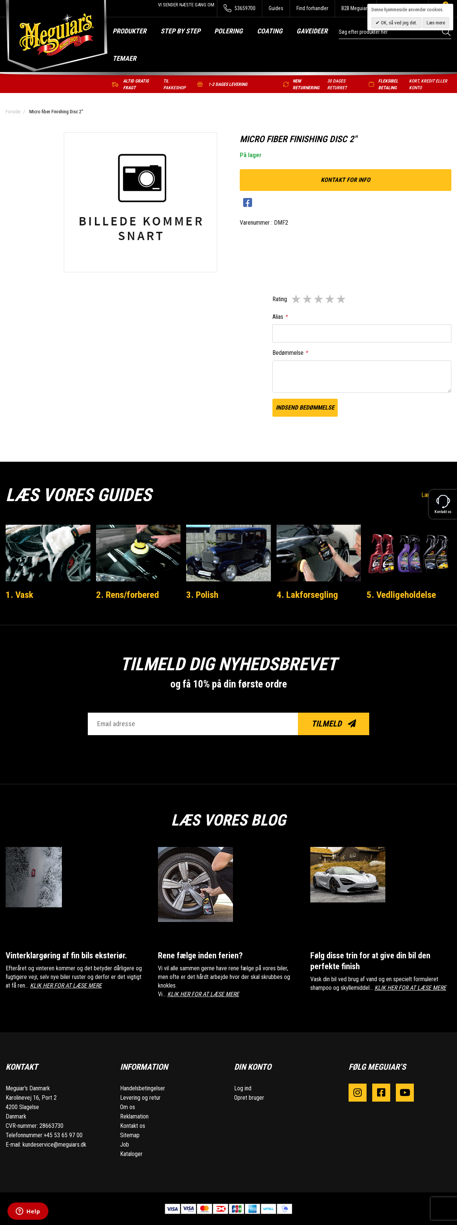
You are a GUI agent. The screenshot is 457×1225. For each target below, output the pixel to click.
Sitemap (130, 1134)
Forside (13, 111)
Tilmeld (333, 723)
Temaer (124, 58)
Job (124, 1144)
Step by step (180, 31)
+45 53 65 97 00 (63, 1134)
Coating (270, 31)
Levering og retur (140, 1097)
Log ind (242, 1087)
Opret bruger (249, 1097)
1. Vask (20, 594)
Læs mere (436, 23)
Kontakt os (132, 1125)
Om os (127, 1106)
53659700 (240, 8)
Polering (228, 31)
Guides (276, 8)
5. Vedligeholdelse (402, 594)
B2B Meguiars (355, 8)
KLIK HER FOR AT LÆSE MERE (66, 985)
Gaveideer (312, 31)
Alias (279, 316)
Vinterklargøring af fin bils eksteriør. (68, 955)
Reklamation (134, 1116)
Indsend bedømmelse (305, 407)
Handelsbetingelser (142, 1087)
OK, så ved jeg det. (398, 23)
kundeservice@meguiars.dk (54, 1144)
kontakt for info (345, 179)
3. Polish (202, 594)
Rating (279, 299)
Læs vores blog (228, 819)
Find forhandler (312, 8)
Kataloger (131, 1153)
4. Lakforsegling (308, 594)
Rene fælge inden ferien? (200, 955)
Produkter (129, 31)
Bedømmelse (290, 352)
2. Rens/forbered (128, 594)
